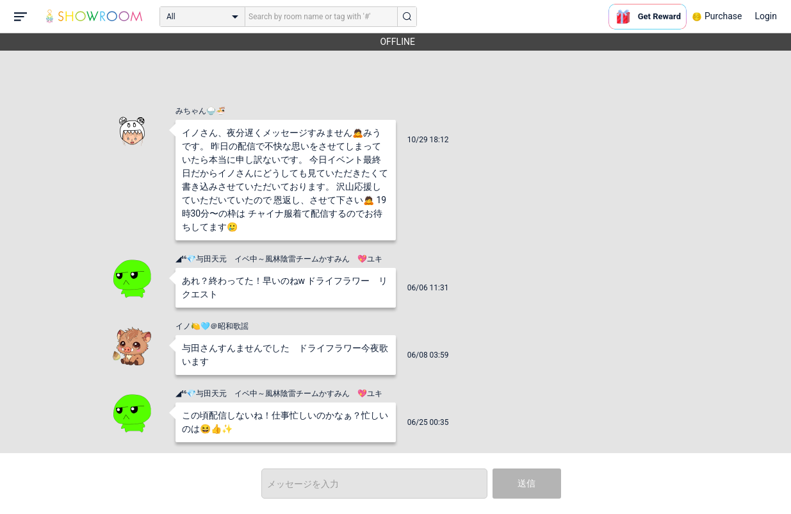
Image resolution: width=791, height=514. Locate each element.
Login (765, 16)
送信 (526, 483)
